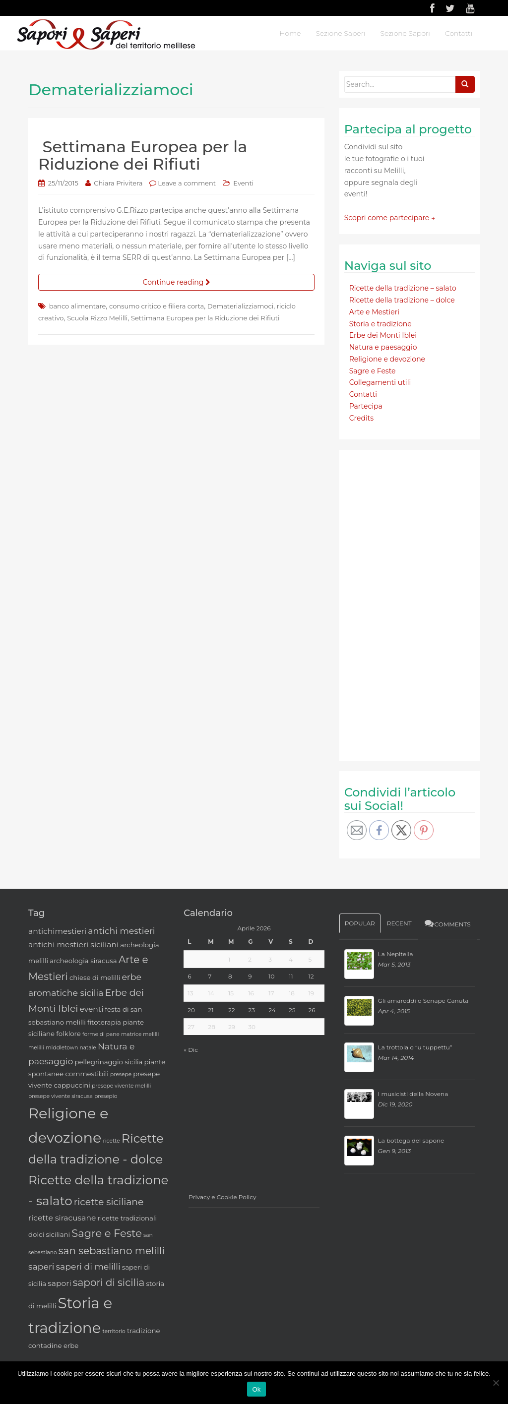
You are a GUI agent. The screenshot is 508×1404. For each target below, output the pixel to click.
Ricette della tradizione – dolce (402, 300)
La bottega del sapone (411, 1140)
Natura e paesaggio (383, 347)
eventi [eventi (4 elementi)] (92, 1009)
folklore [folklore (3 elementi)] (68, 1034)
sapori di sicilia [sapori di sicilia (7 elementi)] (109, 1282)
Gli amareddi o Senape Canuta (423, 1000)
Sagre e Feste (372, 370)
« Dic (191, 1049)
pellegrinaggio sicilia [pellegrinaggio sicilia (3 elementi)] (108, 1062)
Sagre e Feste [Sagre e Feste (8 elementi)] (106, 1233)
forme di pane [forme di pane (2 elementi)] (101, 1034)
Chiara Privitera (118, 183)
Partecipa (365, 406)
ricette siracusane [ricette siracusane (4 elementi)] (62, 1217)
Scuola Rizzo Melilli (97, 318)
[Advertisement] (418, 603)
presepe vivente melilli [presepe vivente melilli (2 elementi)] (121, 1086)
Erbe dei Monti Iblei (383, 335)
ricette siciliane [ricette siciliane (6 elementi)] (109, 1202)
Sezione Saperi (340, 33)
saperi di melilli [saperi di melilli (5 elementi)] (88, 1266)
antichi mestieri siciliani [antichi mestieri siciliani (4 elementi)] (73, 944)
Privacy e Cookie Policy (222, 1197)
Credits (361, 418)
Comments (447, 923)
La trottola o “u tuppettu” (415, 1047)
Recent (399, 923)
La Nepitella (395, 954)
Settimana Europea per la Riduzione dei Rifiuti (142, 155)
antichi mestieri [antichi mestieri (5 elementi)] (121, 930)
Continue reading (176, 282)
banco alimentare (77, 306)
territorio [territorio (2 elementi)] (114, 1331)
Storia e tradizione (380, 323)
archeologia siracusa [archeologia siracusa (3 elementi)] (83, 961)
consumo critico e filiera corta (156, 306)
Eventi (243, 183)
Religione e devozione (387, 359)
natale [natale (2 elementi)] (88, 1047)
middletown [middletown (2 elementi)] (62, 1047)
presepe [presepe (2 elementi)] (120, 1074)
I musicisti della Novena (413, 1094)
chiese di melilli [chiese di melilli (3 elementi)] (94, 977)
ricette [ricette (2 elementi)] (111, 1141)
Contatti (458, 33)
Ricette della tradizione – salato (402, 288)
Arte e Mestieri (374, 311)
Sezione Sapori (405, 33)
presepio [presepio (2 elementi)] (105, 1096)
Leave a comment (187, 183)
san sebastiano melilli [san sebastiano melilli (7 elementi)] (112, 1251)
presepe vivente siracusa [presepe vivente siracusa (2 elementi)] (60, 1096)
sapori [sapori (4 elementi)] (59, 1283)
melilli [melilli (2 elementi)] (36, 1047)
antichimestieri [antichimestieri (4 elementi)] (57, 931)
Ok (256, 1389)
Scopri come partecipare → (390, 217)
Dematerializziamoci (240, 306)
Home (290, 33)
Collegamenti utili (380, 382)
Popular (360, 923)
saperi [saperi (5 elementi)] (41, 1266)
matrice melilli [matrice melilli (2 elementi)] (140, 1034)
